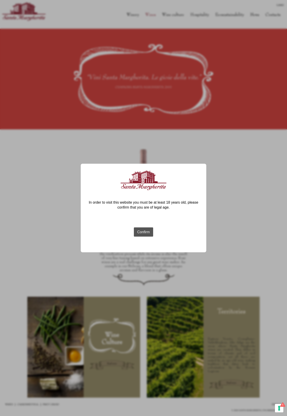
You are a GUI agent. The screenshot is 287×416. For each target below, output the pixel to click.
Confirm (143, 232)
